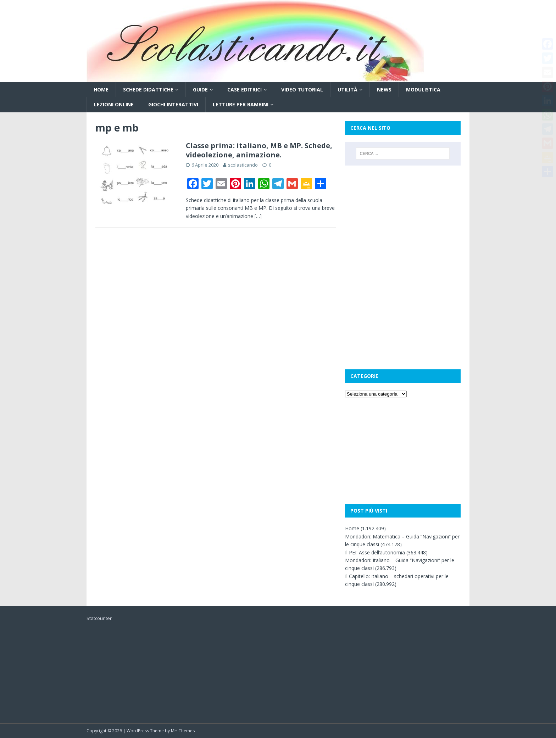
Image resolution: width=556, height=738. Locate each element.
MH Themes (183, 731)
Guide (200, 89)
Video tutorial (302, 89)
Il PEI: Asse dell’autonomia (375, 552)
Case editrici (244, 89)
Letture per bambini (240, 104)
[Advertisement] (403, 218)
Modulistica (423, 89)
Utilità (347, 89)
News (384, 89)
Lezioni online (114, 104)
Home (101, 89)
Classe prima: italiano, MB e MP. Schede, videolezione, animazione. (259, 150)
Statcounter (99, 618)
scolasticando (243, 165)
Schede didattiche (148, 89)
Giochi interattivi (173, 104)
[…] (258, 216)
